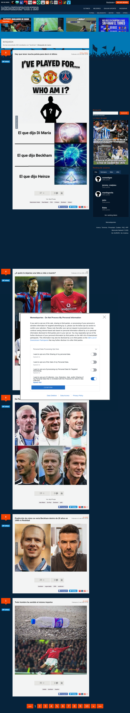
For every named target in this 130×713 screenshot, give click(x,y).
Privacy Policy (78, 395)
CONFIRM (48, 387)
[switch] (94, 354)
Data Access (64, 395)
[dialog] (65, 356)
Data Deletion (52, 395)
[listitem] (65, 349)
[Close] (105, 318)
